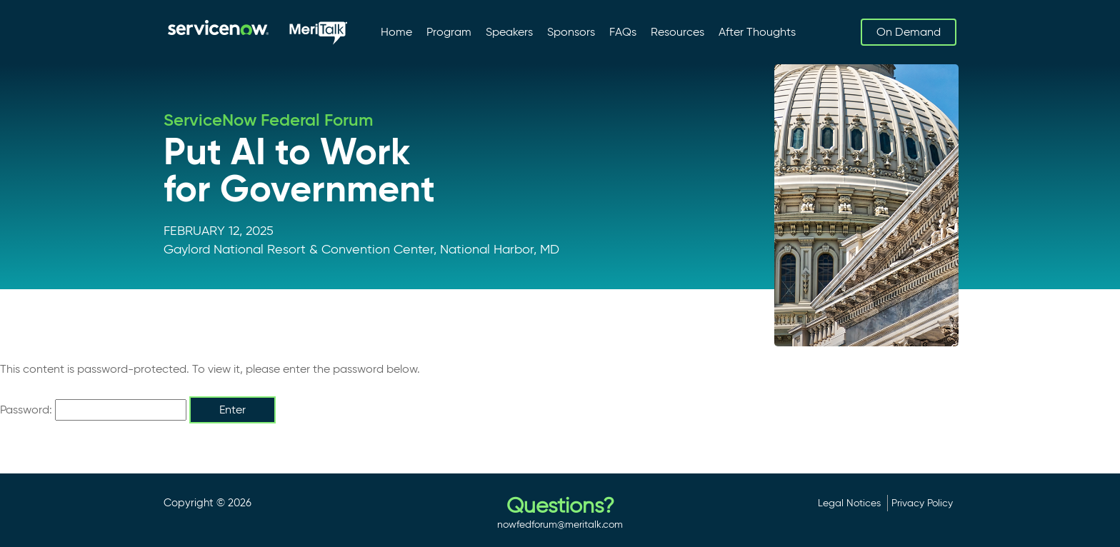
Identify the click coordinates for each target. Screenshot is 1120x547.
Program (448, 32)
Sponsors (571, 32)
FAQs (622, 32)
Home (396, 32)
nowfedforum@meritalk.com (560, 524)
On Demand (908, 32)
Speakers (509, 32)
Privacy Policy (922, 502)
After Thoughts (757, 32)
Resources (677, 32)
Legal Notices (849, 502)
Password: (93, 410)
